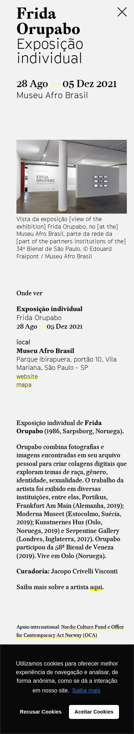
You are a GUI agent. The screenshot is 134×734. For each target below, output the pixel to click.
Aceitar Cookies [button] (94, 712)
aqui (96, 586)
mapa (23, 384)
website (27, 376)
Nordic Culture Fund (83, 626)
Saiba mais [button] (86, 690)
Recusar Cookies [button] (41, 712)
